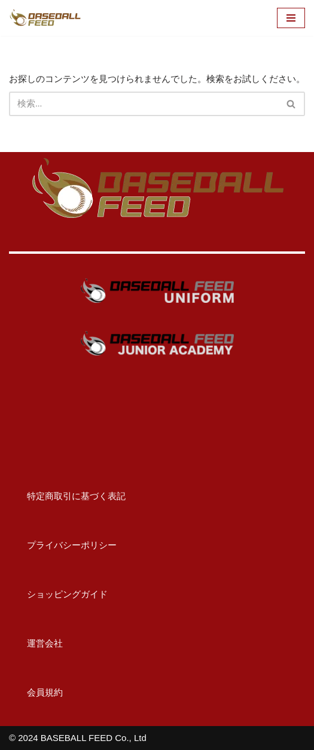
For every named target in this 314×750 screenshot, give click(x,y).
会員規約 (36, 692)
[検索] (143, 104)
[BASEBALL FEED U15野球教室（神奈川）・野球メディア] (45, 18)
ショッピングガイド (58, 594)
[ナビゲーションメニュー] (291, 18)
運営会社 (36, 643)
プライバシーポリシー (63, 545)
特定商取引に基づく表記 (67, 496)
